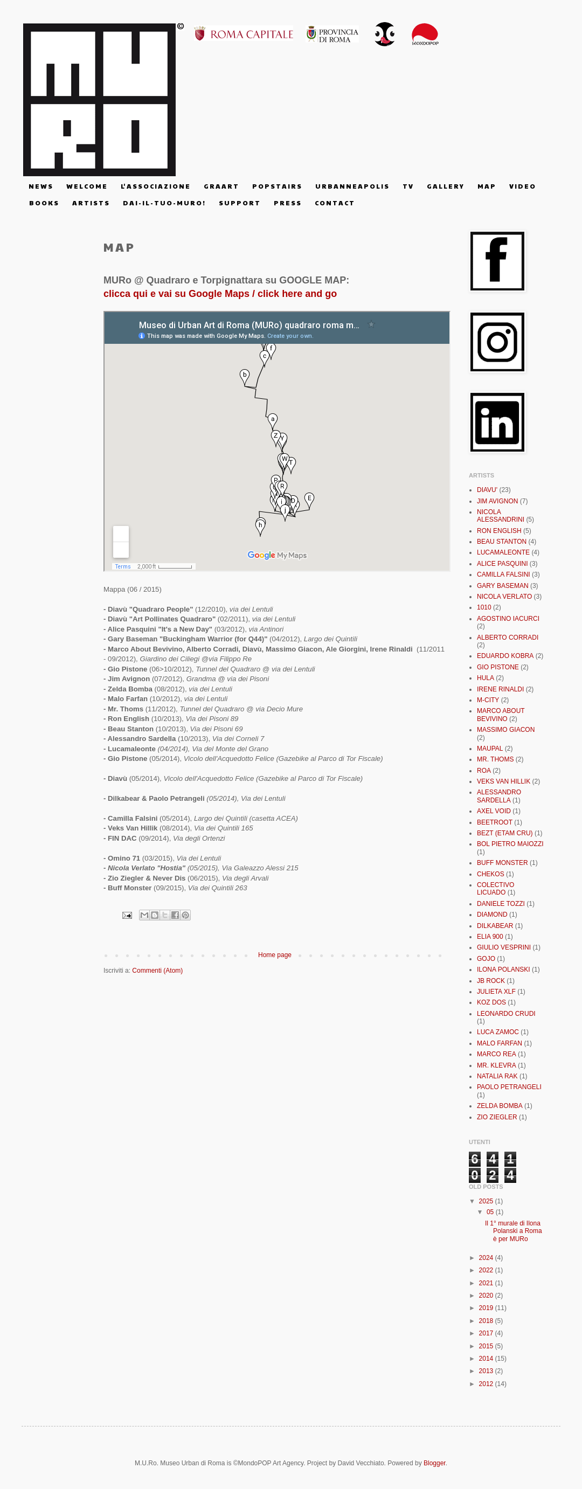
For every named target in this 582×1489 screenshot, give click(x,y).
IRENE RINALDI (500, 689)
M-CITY (488, 700)
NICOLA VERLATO (504, 596)
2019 (487, 1308)
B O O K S (43, 202)
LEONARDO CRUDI (506, 1013)
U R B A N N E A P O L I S (352, 186)
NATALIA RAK (497, 1076)
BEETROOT (494, 822)
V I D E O (522, 186)
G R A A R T (221, 186)
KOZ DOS (491, 1002)
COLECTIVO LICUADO (495, 888)
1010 (484, 607)
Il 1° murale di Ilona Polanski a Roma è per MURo (513, 1231)
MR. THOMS (495, 759)
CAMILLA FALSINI (503, 574)
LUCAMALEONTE (503, 552)
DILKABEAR (495, 926)
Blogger (435, 1463)
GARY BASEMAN (503, 586)
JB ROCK (491, 981)
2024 (487, 1258)
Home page (275, 955)
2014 (487, 1358)
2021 (487, 1283)
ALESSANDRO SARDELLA (499, 796)
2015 (487, 1346)
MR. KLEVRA (496, 1065)
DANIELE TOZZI (501, 904)
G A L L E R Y (445, 186)
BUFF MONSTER (502, 863)
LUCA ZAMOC (498, 1032)
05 (491, 1212)
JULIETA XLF (496, 991)
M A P (486, 186)
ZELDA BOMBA (500, 1106)
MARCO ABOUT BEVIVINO (500, 714)
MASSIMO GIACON (506, 729)
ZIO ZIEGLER (497, 1117)
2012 (487, 1384)
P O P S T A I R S (276, 186)
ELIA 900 (490, 936)
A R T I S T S (90, 202)
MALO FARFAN (499, 1043)
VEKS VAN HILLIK (503, 781)
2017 (487, 1333)
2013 (487, 1371)
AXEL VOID (494, 811)
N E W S (40, 186)
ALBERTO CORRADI (507, 637)
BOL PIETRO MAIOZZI (510, 844)
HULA (485, 678)
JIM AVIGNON (497, 501)
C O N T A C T (334, 202)
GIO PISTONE (498, 667)
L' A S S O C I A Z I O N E (155, 186)
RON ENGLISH (499, 531)
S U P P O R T (239, 202)
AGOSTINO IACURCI (508, 618)
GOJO (486, 958)
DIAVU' (487, 490)
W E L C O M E (86, 186)
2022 (487, 1270)
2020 (487, 1295)
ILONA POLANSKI (503, 969)
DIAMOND (492, 914)
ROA (484, 770)
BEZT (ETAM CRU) (505, 833)
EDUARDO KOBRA (505, 656)
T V (408, 186)
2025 (487, 1201)
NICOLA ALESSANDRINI (500, 515)
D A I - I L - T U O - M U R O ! (164, 202)
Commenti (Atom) (157, 970)
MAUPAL (490, 748)
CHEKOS (490, 874)
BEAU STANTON (501, 541)
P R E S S (287, 202)
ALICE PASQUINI (502, 563)
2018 (487, 1321)
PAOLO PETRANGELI (509, 1087)
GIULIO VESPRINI (504, 947)
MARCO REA (496, 1054)
